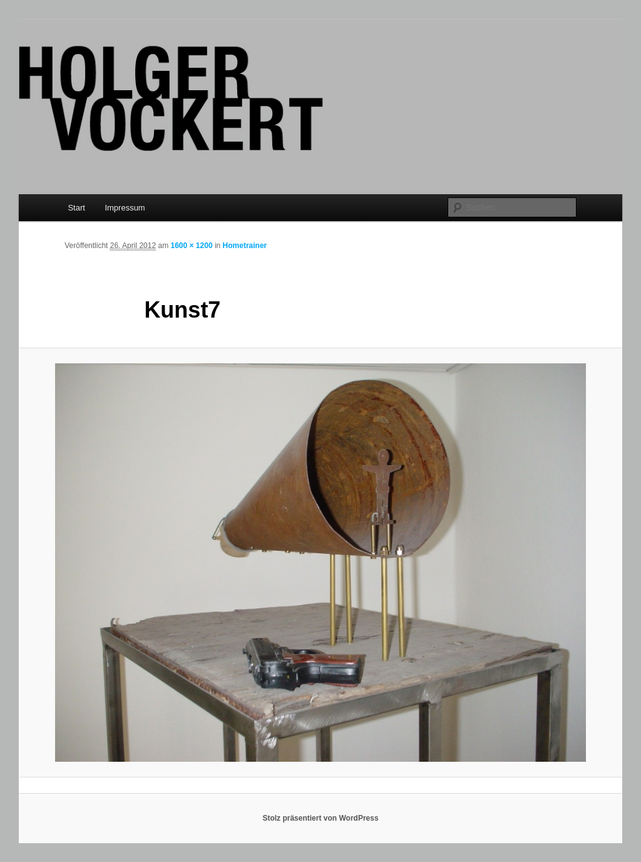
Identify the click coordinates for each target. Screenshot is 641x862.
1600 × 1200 (191, 245)
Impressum (125, 207)
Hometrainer (245, 245)
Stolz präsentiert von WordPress (320, 818)
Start (76, 207)
